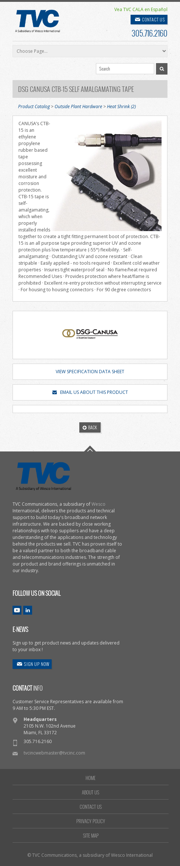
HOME (91, 777)
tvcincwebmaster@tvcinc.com (54, 753)
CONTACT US (153, 19)
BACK (90, 427)
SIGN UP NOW (36, 664)
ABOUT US (90, 792)
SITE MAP (90, 835)
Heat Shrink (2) (121, 106)
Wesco (98, 504)
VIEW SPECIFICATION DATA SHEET (90, 371)
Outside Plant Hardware (78, 106)
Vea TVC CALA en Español (140, 9)
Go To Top (90, 448)
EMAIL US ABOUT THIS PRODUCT (90, 392)
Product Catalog (34, 106)
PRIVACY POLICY (90, 821)
